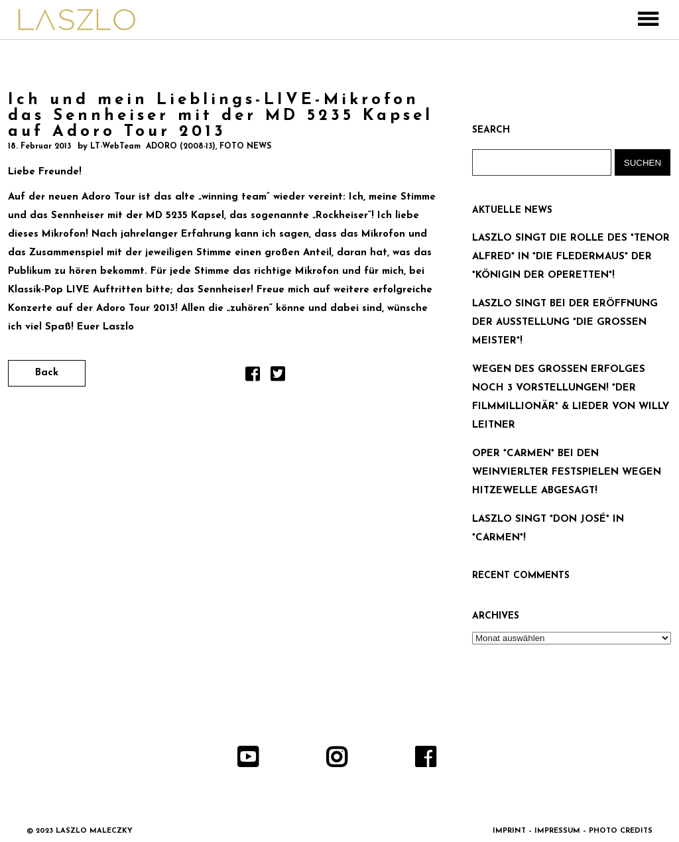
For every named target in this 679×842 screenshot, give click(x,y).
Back (46, 373)
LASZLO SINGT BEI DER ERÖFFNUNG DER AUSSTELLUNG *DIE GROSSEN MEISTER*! (565, 322)
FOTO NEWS (245, 146)
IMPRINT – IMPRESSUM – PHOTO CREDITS (572, 831)
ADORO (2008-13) (181, 146)
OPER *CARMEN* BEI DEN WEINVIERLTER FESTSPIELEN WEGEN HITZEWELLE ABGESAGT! (566, 472)
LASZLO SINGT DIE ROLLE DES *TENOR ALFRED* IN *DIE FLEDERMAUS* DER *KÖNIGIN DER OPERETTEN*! (571, 256)
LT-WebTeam (115, 146)
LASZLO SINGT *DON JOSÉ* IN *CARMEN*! (548, 528)
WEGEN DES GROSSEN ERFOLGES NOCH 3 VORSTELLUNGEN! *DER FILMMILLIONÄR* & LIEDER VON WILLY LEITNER (570, 397)
